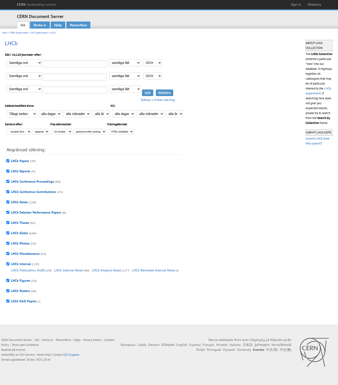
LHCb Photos (20, 243)
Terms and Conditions (25, 345)
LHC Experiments (39, 32)
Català (141, 345)
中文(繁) (286, 350)
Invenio (20, 350)
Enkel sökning (164, 100)
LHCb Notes (19, 202)
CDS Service (27, 355)
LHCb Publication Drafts (28, 270)
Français (208, 345)
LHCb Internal (21, 264)
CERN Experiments (19, 32)
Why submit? (314, 143)
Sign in (296, 4)
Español (195, 345)
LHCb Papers (20, 161)
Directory (314, 4)
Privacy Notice (92, 340)
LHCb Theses (20, 223)
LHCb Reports (20, 171)
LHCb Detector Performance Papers (36, 212)
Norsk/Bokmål (282, 345)
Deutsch (154, 345)
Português (214, 350)
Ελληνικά (168, 345)
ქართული (262, 345)
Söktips (146, 100)
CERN (36, 4)
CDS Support (71, 355)
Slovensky (244, 350)
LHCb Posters (20, 291)
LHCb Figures (20, 280)
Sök (23, 25)
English (182, 345)
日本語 (248, 345)
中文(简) (272, 350)
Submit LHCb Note (318, 139)
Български (128, 345)
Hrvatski (222, 345)
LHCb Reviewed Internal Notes (153, 270)
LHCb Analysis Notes (106, 270)
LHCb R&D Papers (24, 301)
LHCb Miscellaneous (25, 254)
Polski (200, 350)
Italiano (235, 345)
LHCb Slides (19, 233)
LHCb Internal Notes (68, 270)
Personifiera (78, 25)
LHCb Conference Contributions (33, 192)
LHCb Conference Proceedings (32, 181)
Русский (229, 350)
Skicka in (40, 25)
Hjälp (58, 25)
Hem (4, 32)
